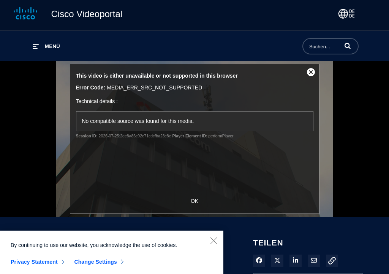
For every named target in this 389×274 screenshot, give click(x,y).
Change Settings (95, 265)
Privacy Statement (34, 265)
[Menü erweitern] (46, 46)
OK (194, 201)
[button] (347, 46)
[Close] (213, 243)
